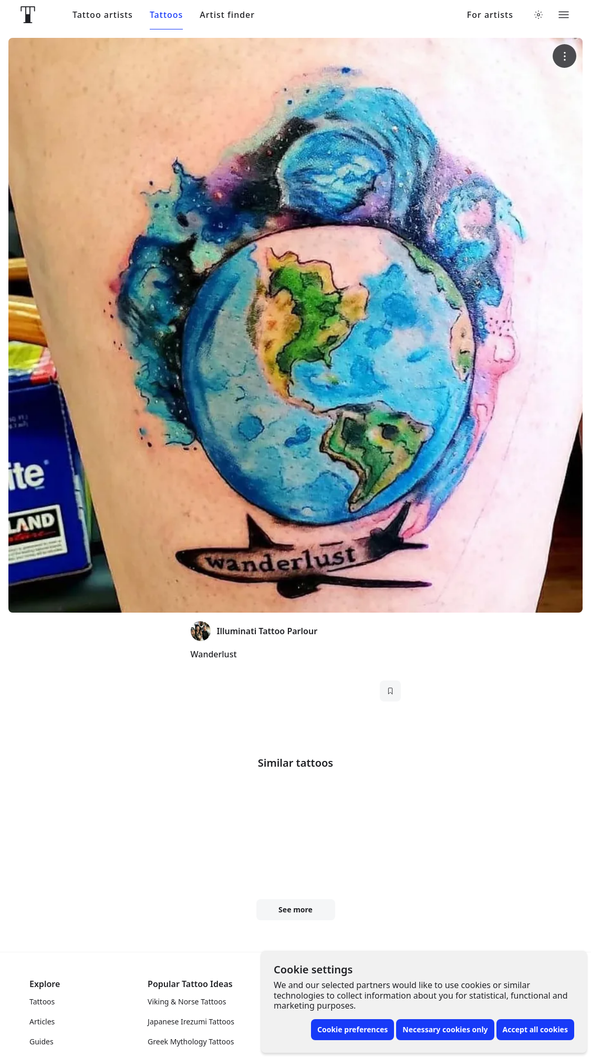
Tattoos (166, 15)
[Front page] (27, 14)
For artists (490, 15)
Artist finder (227, 15)
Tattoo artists (102, 15)
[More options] (564, 56)
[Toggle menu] (563, 14)
